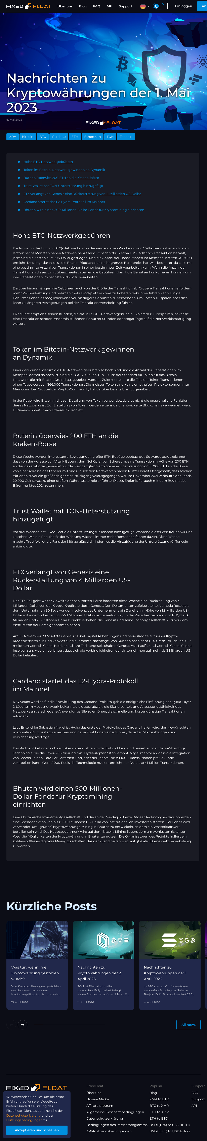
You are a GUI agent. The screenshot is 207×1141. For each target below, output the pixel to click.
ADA (12, 137)
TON (110, 137)
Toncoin (126, 137)
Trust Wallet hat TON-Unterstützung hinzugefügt (63, 186)
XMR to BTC (159, 1099)
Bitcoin (27, 137)
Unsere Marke (97, 1099)
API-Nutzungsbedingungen (109, 1131)
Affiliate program (99, 1106)
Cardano (59, 137)
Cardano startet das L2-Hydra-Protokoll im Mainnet (64, 202)
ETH (75, 137)
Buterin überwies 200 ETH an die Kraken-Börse (61, 178)
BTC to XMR (159, 1106)
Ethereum (92, 137)
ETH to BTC (159, 1118)
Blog (83, 6)
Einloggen (183, 6)
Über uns (65, 6)
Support (125, 6)
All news (188, 1025)
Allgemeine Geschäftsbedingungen (115, 1112)
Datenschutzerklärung (104, 1118)
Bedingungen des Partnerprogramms (117, 1125)
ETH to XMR (159, 1112)
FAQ (96, 6)
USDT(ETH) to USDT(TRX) (170, 1131)
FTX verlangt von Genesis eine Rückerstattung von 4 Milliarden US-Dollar (82, 194)
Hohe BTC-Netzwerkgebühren (48, 162)
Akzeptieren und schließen (38, 1130)
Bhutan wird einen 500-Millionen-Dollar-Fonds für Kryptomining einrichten (84, 210)
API (109, 6)
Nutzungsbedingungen (25, 1119)
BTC (42, 137)
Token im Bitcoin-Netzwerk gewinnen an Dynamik (64, 170)
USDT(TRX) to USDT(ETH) (170, 1125)
